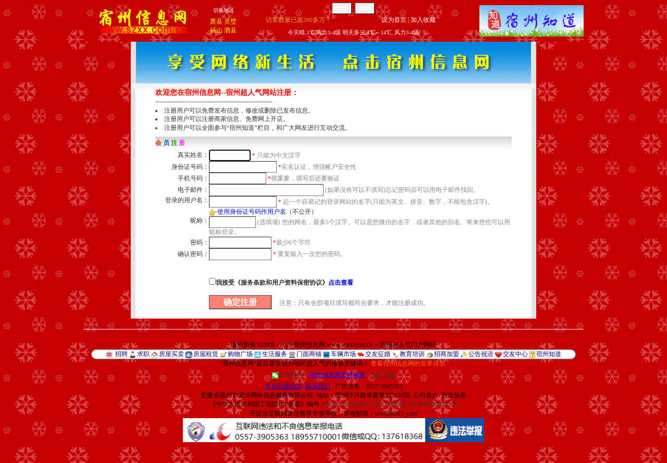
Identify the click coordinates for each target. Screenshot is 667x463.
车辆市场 (343, 354)
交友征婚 (377, 354)
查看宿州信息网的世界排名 (408, 363)
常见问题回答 (283, 386)
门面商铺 (309, 354)
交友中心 (515, 354)
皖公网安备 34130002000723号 (416, 404)
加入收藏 (423, 19)
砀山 (216, 30)
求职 (143, 354)
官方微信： (319, 375)
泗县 (230, 30)
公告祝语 (480, 354)
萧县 (216, 21)
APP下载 (382, 375)
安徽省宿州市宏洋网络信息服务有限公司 (257, 395)
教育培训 (412, 354)
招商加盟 (446, 354)
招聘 (121, 354)
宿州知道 (548, 354)
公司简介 (425, 395)
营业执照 (453, 395)
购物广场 (240, 354)
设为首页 (393, 19)
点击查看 (340, 282)
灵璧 (230, 21)
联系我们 (317, 386)
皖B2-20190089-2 (349, 404)
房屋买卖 (171, 354)
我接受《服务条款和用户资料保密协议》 (284, 282)
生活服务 (274, 354)
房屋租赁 (205, 354)
